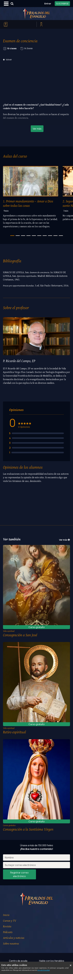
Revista (7, 926)
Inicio (6, 915)
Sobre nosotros (11, 943)
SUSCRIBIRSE (62, 3)
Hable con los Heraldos (51, 960)
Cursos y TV (9, 920)
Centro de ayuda (18, 960)
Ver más (37, 128)
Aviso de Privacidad (43, 970)
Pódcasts (7, 932)
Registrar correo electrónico (19, 874)
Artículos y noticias (13, 937)
